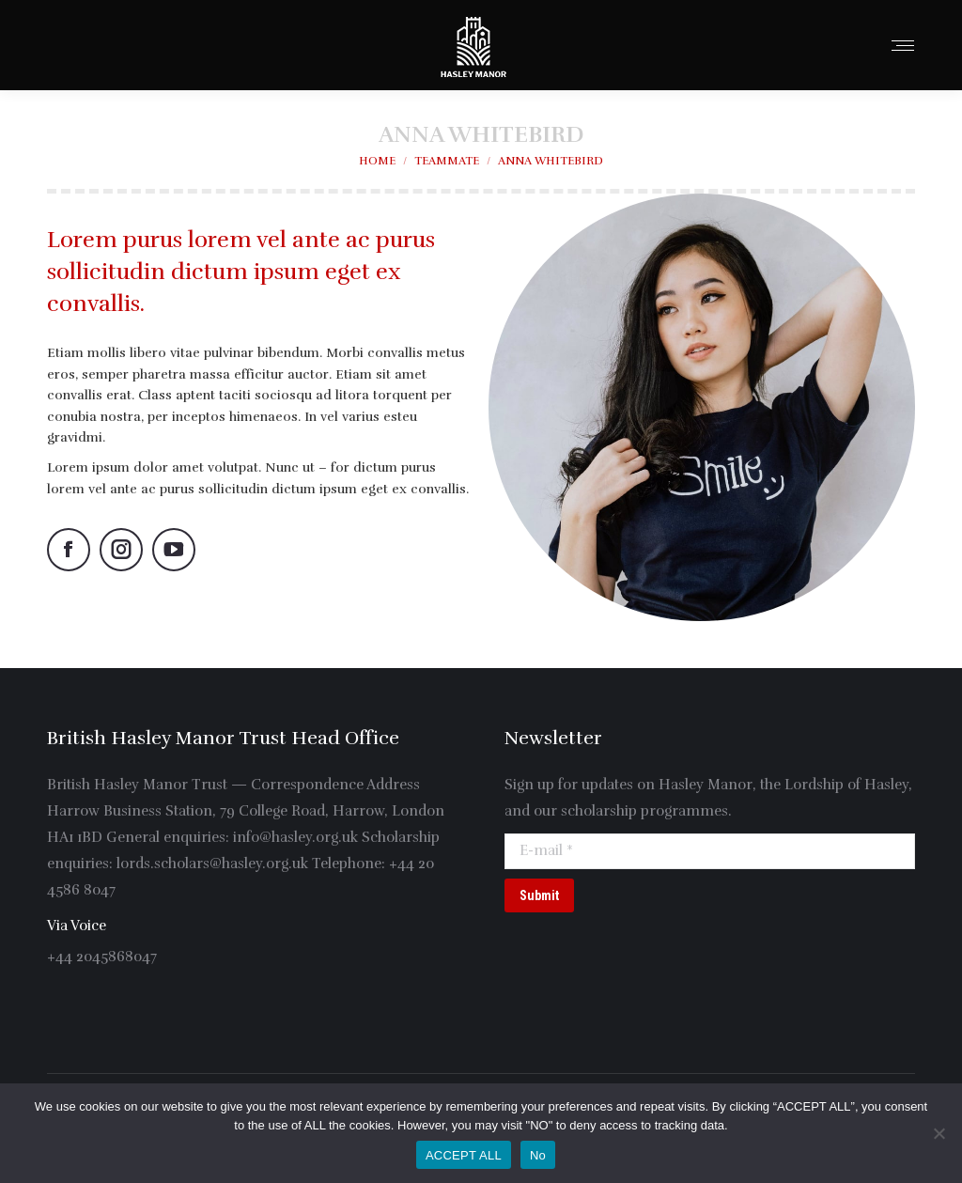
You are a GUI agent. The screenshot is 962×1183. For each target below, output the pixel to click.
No (538, 1155)
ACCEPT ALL (464, 1155)
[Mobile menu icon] (903, 45)
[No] (938, 1133)
